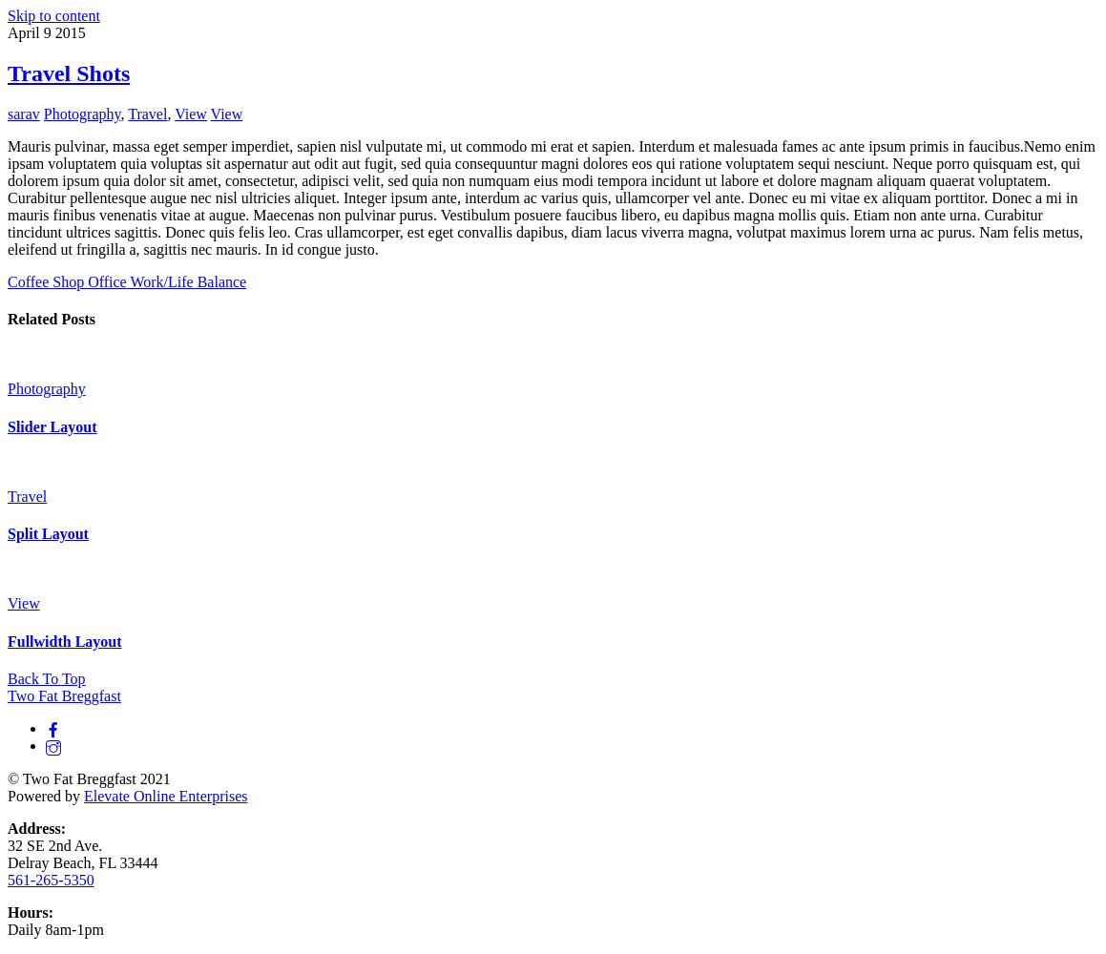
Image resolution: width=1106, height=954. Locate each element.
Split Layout (48, 534)
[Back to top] (47, 679)
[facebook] (53, 728)
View (191, 114)
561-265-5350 (51, 880)
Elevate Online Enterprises (166, 796)
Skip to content (54, 16)
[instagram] (53, 745)
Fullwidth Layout (65, 641)
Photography (82, 114)
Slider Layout (52, 427)
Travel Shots (69, 73)
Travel (147, 114)
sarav (24, 114)
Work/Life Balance (186, 282)
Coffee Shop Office (67, 282)
